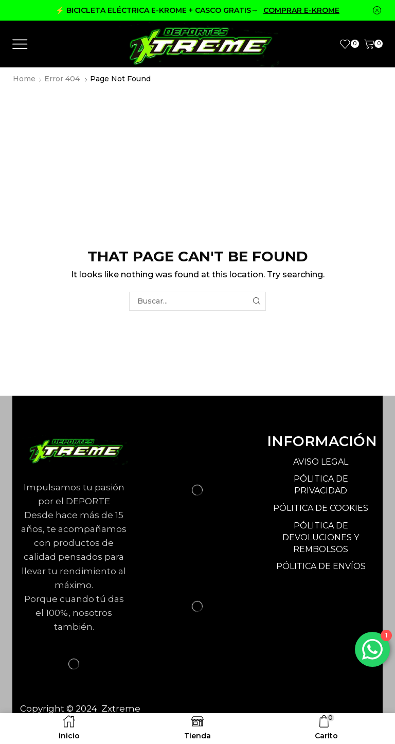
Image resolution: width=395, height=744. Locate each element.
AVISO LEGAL (320, 462)
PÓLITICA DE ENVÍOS (321, 566)
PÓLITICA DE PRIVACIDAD (321, 484)
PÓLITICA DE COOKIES (320, 508)
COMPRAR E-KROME (301, 10)
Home (24, 78)
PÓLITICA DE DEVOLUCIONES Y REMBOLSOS (320, 537)
